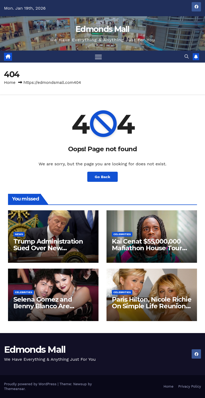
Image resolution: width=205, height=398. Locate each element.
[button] (186, 56)
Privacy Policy (189, 386)
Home (9, 82)
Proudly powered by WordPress (31, 384)
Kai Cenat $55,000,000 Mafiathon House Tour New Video (147, 248)
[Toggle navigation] (98, 56)
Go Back (102, 177)
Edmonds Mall (102, 29)
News (19, 234)
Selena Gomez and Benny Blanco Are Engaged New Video (45, 306)
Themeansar (14, 389)
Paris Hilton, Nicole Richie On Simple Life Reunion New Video (151, 306)
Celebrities (122, 234)
